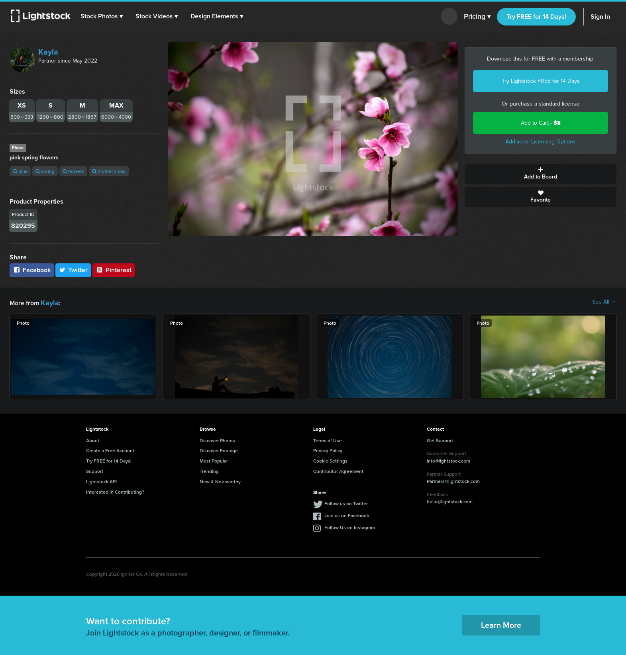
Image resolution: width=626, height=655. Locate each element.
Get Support (440, 439)
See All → (604, 302)
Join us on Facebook (346, 514)
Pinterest (113, 270)
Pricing (477, 16)
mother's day (109, 171)
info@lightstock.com (448, 459)
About (92, 439)
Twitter (73, 270)
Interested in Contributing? (115, 490)
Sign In (600, 16)
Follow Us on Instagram (349, 526)
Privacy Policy (327, 449)
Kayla (48, 52)
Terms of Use (327, 439)
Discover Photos (217, 439)
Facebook (32, 270)
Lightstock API (101, 480)
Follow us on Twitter (346, 502)
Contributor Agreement (338, 470)
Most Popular (214, 459)
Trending (209, 470)
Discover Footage (219, 449)
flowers (73, 171)
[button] (103, 16)
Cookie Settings (330, 459)
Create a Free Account (110, 449)
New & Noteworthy (220, 480)
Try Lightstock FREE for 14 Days (541, 81)
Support (94, 470)
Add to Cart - (541, 123)
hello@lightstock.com (450, 500)
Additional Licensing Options (540, 141)
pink (20, 171)
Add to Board (540, 173)
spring (45, 171)
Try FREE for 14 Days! (536, 16)
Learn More (501, 624)
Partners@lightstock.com (453, 480)
